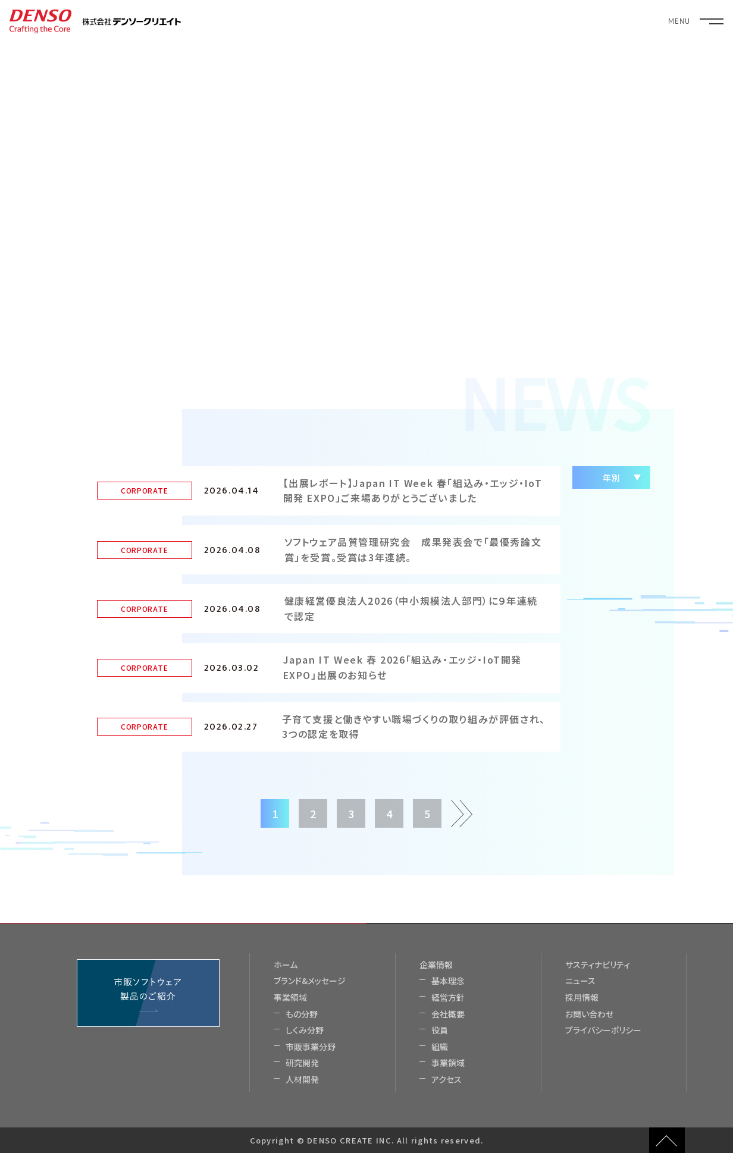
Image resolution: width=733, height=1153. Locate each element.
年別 (611, 477)
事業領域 (290, 997)
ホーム (285, 964)
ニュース (580, 981)
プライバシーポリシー (603, 1030)
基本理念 (448, 981)
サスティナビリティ (597, 964)
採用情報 (582, 997)
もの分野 (302, 1014)
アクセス (446, 1079)
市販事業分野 (311, 1047)
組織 (439, 1047)
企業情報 (436, 964)
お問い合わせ (589, 1014)
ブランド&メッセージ (310, 981)
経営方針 (448, 997)
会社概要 (448, 1014)
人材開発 (302, 1079)
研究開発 (302, 1063)
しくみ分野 (305, 1030)
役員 (439, 1030)
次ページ (460, 810)
